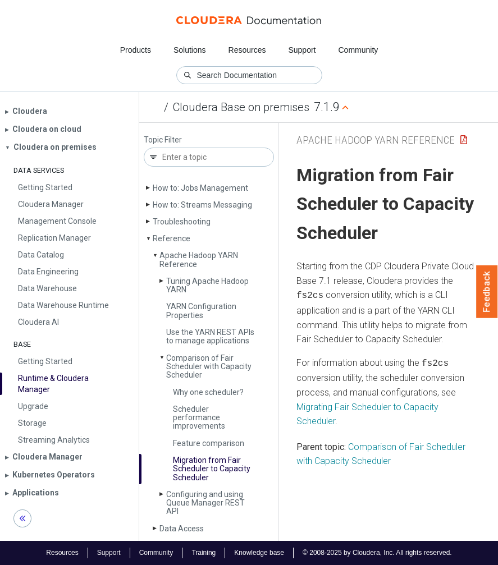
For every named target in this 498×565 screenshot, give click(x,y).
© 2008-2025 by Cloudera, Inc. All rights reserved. (377, 553)
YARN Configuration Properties (201, 310)
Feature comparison (208, 443)
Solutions (189, 49)
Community (358, 49)
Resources (247, 49)
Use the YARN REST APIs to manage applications (210, 336)
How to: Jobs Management (200, 187)
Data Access (181, 528)
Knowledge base (259, 553)
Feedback (487, 292)
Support (302, 49)
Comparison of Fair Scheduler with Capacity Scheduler (209, 366)
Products (135, 49)
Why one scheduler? (208, 392)
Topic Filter (163, 140)
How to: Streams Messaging (202, 204)
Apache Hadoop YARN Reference (198, 259)
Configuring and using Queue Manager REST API (205, 503)
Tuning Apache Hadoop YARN (207, 285)
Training (203, 553)
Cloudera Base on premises (241, 107)
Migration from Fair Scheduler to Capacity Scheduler (211, 469)
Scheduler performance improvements (199, 418)
